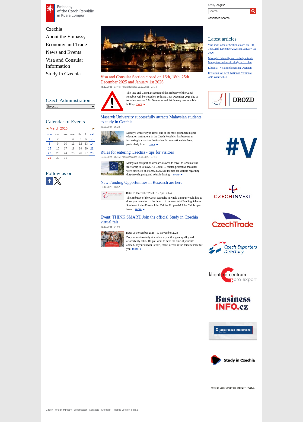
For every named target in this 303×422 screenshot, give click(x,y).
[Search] (253, 11)
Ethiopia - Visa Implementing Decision (230, 67)
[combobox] (229, 11)
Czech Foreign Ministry (59, 409)
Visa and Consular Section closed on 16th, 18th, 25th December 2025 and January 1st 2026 (145, 79)
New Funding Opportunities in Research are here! (142, 182)
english (221, 5)
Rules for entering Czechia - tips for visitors (137, 152)
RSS (135, 409)
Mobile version (122, 409)
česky (211, 5)
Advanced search (219, 18)
